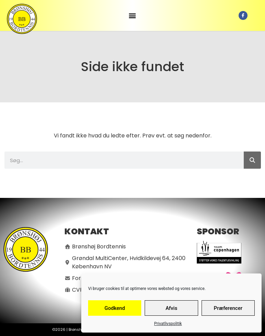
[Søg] (252, 160)
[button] (132, 15)
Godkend (115, 308)
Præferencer (228, 308)
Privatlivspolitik (168, 323)
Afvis (171, 308)
